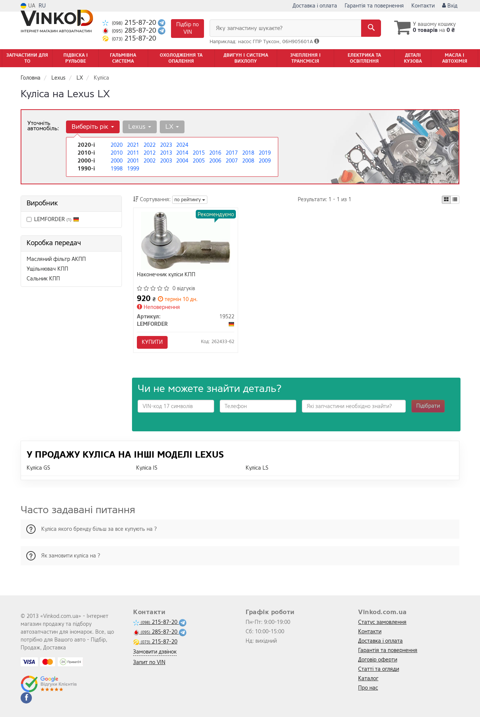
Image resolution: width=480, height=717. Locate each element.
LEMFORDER (56, 219)
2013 (166, 153)
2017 (232, 153)
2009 (265, 160)
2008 (248, 160)
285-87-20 (130, 30)
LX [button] (172, 126)
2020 (117, 145)
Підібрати (428, 406)
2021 (133, 145)
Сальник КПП (43, 278)
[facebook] (26, 697)
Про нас (368, 687)
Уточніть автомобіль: (43, 125)
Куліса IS (147, 468)
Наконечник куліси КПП (166, 275)
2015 (199, 153)
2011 (133, 153)
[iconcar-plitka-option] (446, 200)
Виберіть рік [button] (93, 126)
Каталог (368, 678)
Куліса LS (257, 468)
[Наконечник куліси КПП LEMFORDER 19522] (185, 240)
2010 (117, 153)
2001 (133, 160)
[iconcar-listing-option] (454, 200)
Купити (152, 342)
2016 (215, 153)
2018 (248, 153)
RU (42, 5)
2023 (166, 145)
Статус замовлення (382, 622)
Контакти (423, 5)
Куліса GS (38, 468)
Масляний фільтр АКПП (56, 259)
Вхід (450, 5)
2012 (150, 153)
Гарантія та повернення (374, 5)
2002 (150, 160)
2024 (182, 145)
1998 (117, 168)
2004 (182, 160)
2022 (150, 145)
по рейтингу (189, 200)
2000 (117, 160)
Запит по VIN (149, 662)
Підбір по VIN (187, 28)
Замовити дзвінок (155, 651)
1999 (133, 168)
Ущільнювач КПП (47, 269)
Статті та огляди (378, 669)
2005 (199, 160)
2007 (232, 160)
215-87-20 (130, 22)
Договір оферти (377, 659)
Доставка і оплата (314, 5)
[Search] (371, 28)
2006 (215, 160)
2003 (166, 160)
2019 (265, 153)
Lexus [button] (139, 126)
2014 (182, 153)
